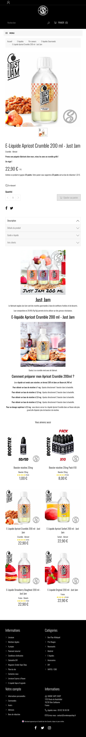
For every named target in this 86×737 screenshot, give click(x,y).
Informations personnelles (16, 696)
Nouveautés (51, 646)
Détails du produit (14, 228)
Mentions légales (13, 641)
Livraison (11, 637)
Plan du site (12, 669)
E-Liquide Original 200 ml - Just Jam (63, 590)
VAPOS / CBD (52, 669)
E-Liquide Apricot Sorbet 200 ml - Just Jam (63, 530)
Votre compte (13, 688)
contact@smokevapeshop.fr (66, 715)
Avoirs (10, 705)
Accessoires (51, 660)
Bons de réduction (14, 714)
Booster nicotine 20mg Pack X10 (62, 467)
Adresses (11, 709)
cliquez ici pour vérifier (58, 721)
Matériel (50, 651)
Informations (52, 688)
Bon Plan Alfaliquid (54, 637)
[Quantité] (13, 198)
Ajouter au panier (69, 197)
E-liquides (51, 655)
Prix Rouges (52, 641)
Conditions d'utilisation (15, 655)
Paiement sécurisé (14, 651)
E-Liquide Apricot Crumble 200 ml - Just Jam (23, 530)
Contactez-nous (13, 673)
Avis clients (11, 242)
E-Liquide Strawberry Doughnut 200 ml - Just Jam (23, 591)
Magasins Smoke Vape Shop (17, 664)
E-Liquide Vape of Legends (17, 682)
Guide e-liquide (13, 235)
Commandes (12, 700)
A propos (11, 646)
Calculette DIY (13, 660)
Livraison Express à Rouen (16, 678)
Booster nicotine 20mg (23, 467)
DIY (49, 664)
